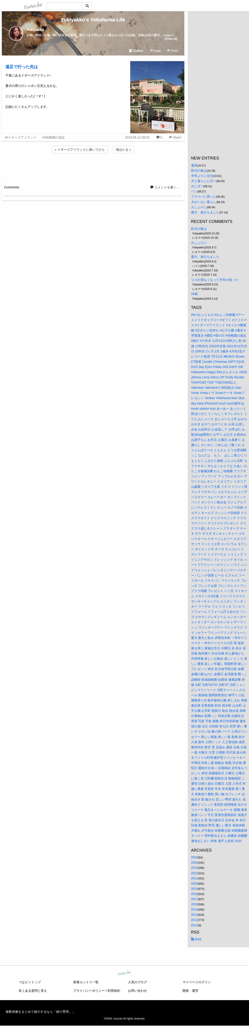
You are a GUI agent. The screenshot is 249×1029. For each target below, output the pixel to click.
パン (194, 191)
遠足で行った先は (21, 67)
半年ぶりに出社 (202, 176)
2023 (194, 867)
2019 (194, 888)
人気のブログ (137, 982)
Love (155, 51)
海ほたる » (123, 149)
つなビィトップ (30, 982)
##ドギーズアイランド (21, 137)
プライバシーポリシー (89, 990)
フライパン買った (203, 196)
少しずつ (197, 186)
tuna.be (124, 973)
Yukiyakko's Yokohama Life (93, 20)
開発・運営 (190, 990)
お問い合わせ (137, 990)
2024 (194, 862)
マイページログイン (197, 982)
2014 (194, 914)
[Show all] (170, 38)
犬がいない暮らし (203, 202)
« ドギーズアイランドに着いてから (80, 149)
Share (172, 50)
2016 (194, 904)
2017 (194, 899)
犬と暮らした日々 (203, 181)
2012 (194, 925)
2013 (194, 920)
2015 (194, 909)
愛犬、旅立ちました (205, 212)
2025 (194, 857)
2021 (194, 878)
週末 (194, 165)
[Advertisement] (93, 166)
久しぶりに (199, 207)
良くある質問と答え (33, 990)
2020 (194, 883)
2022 (194, 873)
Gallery (136, 51)
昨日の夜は (199, 170)
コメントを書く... (164, 187)
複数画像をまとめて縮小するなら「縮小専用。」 (40, 1011)
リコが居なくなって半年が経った (214, 280)
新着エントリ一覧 (85, 982)
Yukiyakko (35, 30)
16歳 (194, 294)
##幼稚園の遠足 (53, 137)
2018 (194, 894)
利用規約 (113, 990)
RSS (196, 939)
